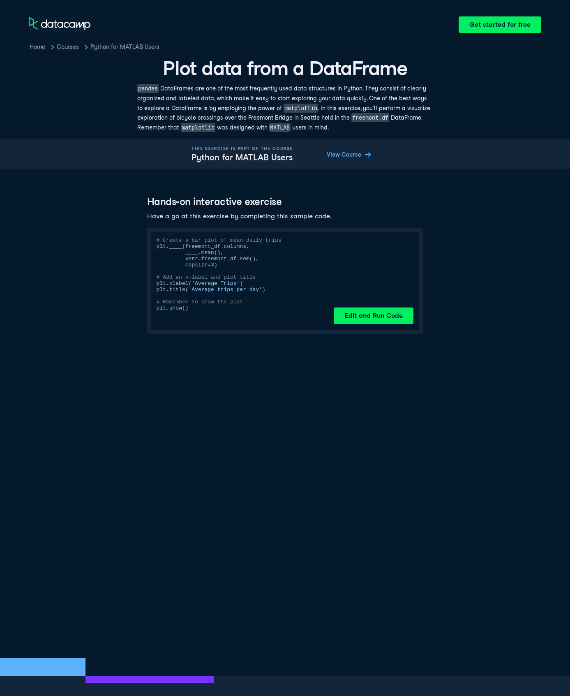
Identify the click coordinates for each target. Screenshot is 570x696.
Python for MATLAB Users (124, 47)
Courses (68, 47)
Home (37, 47)
